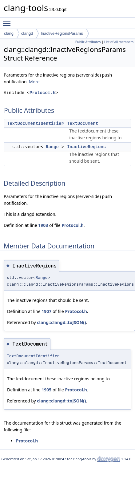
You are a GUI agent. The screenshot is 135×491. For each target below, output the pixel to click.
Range (52, 146)
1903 (43, 225)
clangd (27, 33)
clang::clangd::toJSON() (61, 322)
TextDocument (82, 123)
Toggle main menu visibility (8, 21)
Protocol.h (42, 93)
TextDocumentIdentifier (35, 123)
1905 (46, 390)
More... (36, 82)
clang (9, 33)
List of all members (118, 42)
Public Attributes (88, 42)
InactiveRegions (86, 146)
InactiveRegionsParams (62, 33)
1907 (46, 311)
